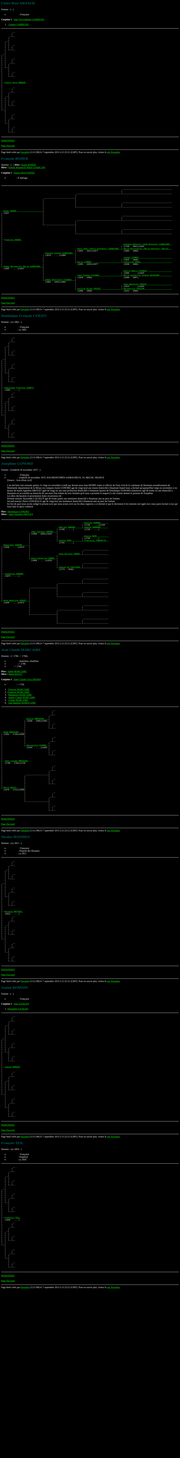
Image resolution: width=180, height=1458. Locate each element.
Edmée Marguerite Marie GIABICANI (26, 188)
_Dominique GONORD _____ (15, 612)
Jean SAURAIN (21, 1129)
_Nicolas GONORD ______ (96, 585)
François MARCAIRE (19, 773)
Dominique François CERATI (20, 440)
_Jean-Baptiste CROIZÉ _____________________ (147, 324)
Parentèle (25, 173)
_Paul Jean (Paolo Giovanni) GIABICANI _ (98, 281)
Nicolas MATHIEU (14, 1026)
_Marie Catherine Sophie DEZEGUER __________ (147, 313)
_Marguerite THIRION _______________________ (147, 329)
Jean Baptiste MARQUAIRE (22, 786)
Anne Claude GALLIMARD (27, 763)
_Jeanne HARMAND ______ (96, 591)
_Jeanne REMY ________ (70, 607)
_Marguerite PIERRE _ (37, 836)
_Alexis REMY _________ (96, 601)
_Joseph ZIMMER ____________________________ (147, 292)
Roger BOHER (28, 185)
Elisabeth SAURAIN (18, 1134)
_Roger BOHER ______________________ (22, 236)
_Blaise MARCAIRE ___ (37, 804)
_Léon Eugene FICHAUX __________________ (98, 313)
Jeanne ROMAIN (13, 1202)
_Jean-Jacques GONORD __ (43, 596)
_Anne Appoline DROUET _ (15, 679)
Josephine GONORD (14, 647)
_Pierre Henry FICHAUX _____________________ (147, 308)
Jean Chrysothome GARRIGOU (29, 19)
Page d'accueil (8, 166)
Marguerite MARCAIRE (20, 778)
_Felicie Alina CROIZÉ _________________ (98, 329)
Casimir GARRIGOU (18, 24)
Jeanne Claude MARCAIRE (21, 781)
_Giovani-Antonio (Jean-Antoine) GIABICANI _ (147, 276)
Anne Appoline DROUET (20, 577)
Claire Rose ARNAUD (15, 93)
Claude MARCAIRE (18, 783)
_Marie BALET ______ (13, 887)
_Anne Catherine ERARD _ (43, 628)
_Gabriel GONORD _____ (70, 591)
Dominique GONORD (18, 574)
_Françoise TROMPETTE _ (96, 607)
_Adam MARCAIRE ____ (13, 820)
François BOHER (13, 271)
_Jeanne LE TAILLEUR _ (70, 639)
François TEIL (13, 1374)
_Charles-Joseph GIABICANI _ (59, 287)
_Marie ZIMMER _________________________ (98, 297)
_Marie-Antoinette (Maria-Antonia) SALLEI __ (147, 281)
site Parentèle (113, 173)
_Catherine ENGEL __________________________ (147, 297)
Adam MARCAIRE (17, 755)
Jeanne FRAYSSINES (24, 193)
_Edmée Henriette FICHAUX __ (59, 319)
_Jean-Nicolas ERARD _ (70, 623)
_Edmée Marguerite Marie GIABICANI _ (22, 303)
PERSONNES (8, 161)
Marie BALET (15, 757)
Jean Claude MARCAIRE (17, 855)
